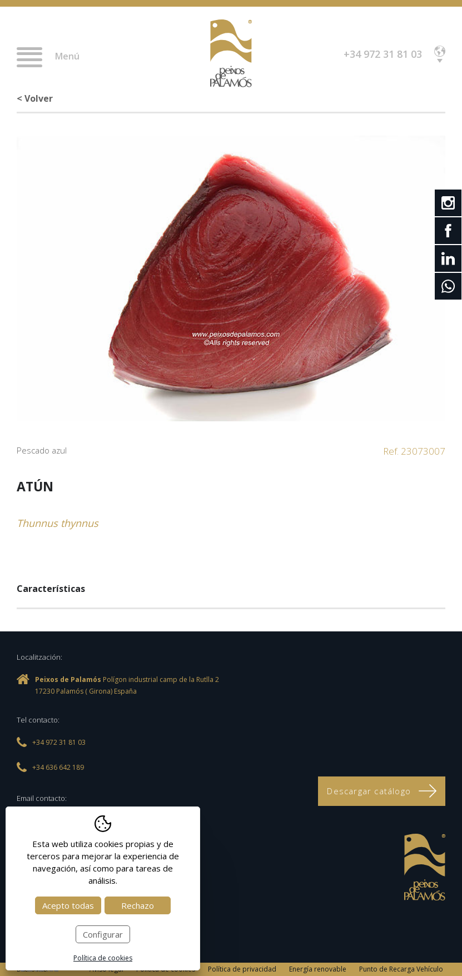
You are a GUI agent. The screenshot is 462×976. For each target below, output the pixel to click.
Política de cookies (102, 958)
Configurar (103, 934)
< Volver (35, 98)
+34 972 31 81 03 (383, 54)
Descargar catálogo (381, 791)
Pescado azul (42, 450)
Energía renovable (317, 969)
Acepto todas (68, 905)
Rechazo (137, 905)
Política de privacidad (242, 969)
